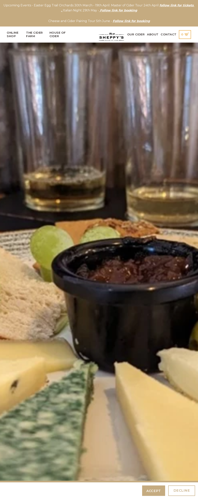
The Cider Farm (34, 34)
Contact (169, 34)
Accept (153, 491)
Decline (181, 491)
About (153, 34)
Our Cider (136, 34)
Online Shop (12, 34)
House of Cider (58, 34)
